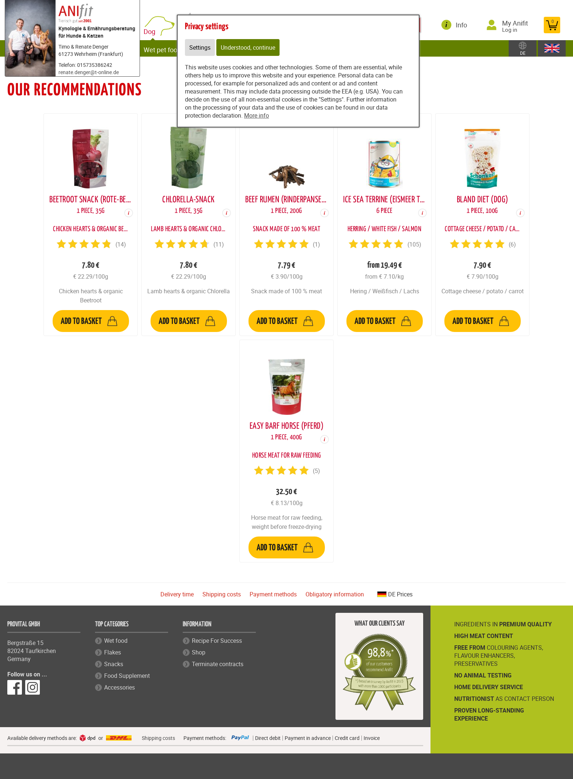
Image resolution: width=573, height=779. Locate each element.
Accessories (119, 687)
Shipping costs (221, 594)
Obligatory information (335, 594)
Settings (199, 47)
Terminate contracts (217, 664)
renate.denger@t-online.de (88, 72)
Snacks (113, 664)
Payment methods (273, 594)
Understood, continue (248, 47)
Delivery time (177, 594)
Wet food (116, 641)
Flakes (112, 652)
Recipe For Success (217, 641)
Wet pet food (166, 48)
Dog (154, 30)
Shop (198, 652)
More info (256, 115)
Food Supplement (127, 676)
